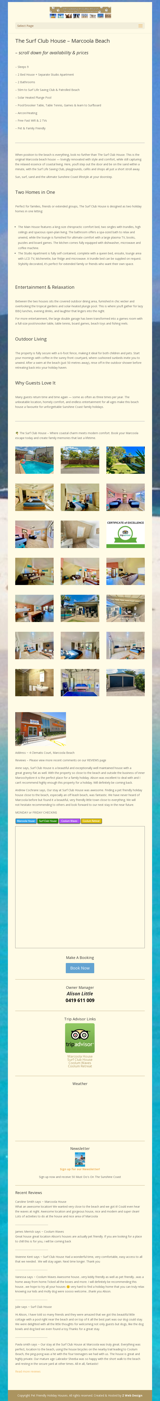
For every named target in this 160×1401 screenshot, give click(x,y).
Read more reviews (28, 1371)
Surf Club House (79, 1059)
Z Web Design (132, 1395)
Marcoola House (80, 1056)
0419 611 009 (80, 1000)
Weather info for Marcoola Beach (80, 1133)
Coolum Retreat (80, 1066)
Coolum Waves (80, 1063)
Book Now (80, 968)
